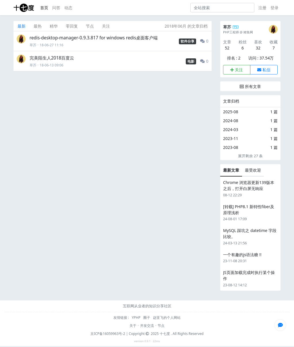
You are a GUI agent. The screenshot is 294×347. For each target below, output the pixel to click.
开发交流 (147, 325)
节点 (90, 26)
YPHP (136, 317)
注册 (262, 7)
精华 (54, 26)
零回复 (72, 26)
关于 (132, 325)
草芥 (33, 45)
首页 (44, 7)
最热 (38, 26)
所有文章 (250, 86)
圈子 (147, 317)
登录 (274, 7)
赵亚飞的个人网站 (167, 317)
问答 (56, 7)
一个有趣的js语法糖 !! (242, 254)
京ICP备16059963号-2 (107, 333)
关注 (106, 26)
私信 (263, 69)
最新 (22, 26)
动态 (68, 7)
